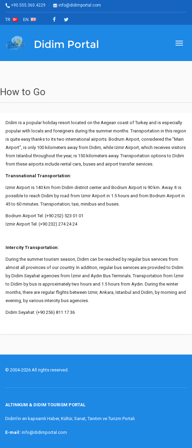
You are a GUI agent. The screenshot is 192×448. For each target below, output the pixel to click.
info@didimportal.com (77, 5)
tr (11, 19)
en (29, 19)
